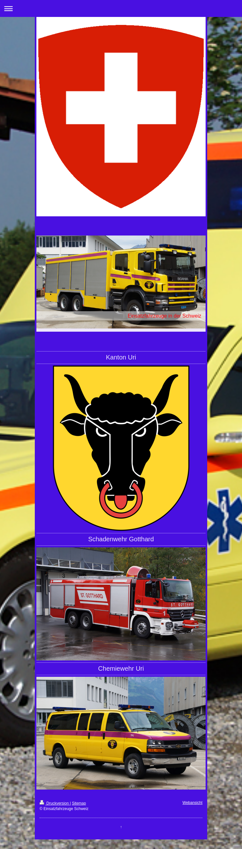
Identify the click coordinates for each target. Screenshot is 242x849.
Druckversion (55, 803)
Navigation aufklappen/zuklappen (121, 8)
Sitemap (79, 803)
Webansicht (192, 802)
